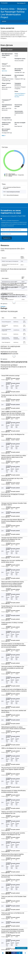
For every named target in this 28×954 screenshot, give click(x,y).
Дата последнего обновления (6, 129)
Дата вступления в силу (19, 76)
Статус (16, 53)
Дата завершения (6, 117)
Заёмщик (4, 64)
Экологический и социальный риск (19, 112)
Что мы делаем (4, 2)
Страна (3, 68)
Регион (16, 91)
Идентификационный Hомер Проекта (7, 54)
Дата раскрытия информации (19, 69)
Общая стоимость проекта (6, 84)
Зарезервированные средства (7, 105)
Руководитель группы (20, 58)
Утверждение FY (6, 100)
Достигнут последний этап (20, 123)
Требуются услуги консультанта (6, 123)
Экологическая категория (18, 105)
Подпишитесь (7, 238)
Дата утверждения (6, 75)
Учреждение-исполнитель (18, 84)
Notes (3, 135)
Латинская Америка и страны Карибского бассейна (20, 95)
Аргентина (4, 70)
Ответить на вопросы (21, 948)
